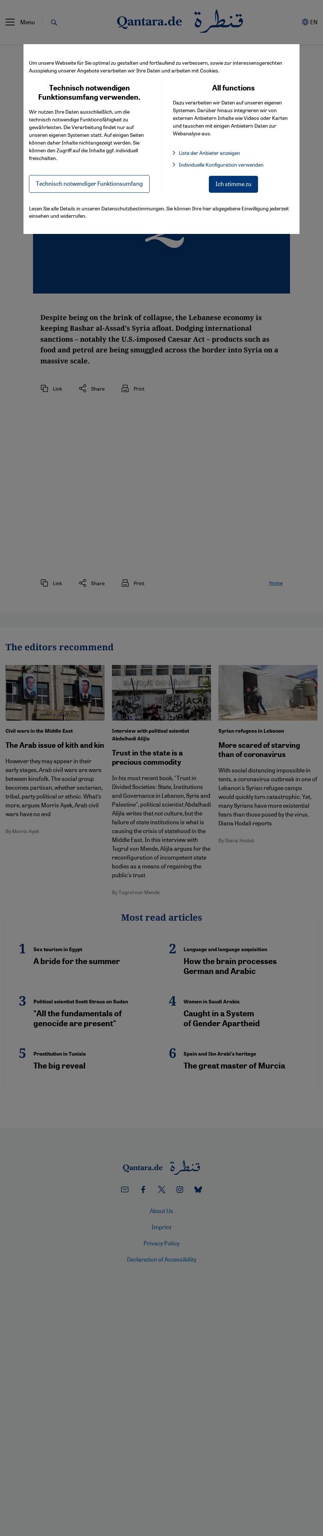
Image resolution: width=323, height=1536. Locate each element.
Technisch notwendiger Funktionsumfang (89, 183)
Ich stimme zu (233, 184)
